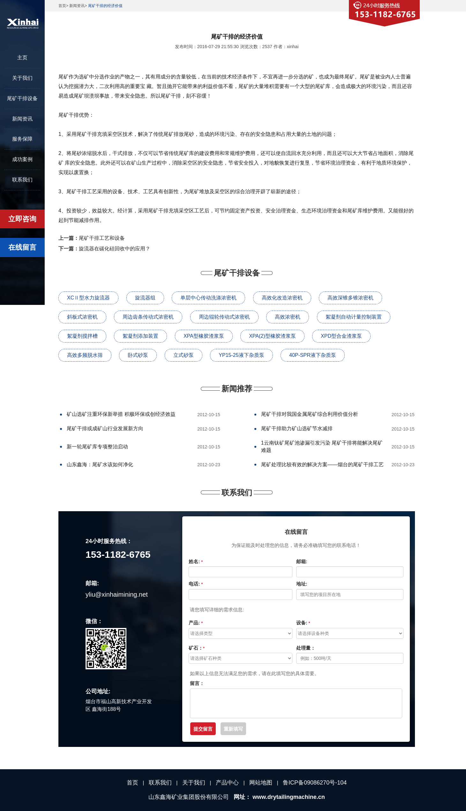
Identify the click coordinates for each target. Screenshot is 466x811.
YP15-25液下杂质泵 (241, 355)
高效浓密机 (287, 317)
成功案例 (22, 159)
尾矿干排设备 (22, 98)
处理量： (305, 648)
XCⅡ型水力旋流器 (88, 297)
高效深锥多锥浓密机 (350, 297)
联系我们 (22, 179)
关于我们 (22, 78)
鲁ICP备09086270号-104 (315, 782)
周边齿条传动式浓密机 (148, 317)
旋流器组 (145, 297)
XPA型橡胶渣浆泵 (204, 336)
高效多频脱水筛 (85, 355)
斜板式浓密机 (82, 317)
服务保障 (22, 139)
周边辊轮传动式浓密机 (224, 317)
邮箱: (301, 561)
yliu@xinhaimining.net (117, 594)
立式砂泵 (183, 355)
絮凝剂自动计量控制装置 (354, 317)
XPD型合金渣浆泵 (341, 336)
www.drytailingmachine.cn (288, 797)
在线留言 (22, 247)
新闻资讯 (22, 119)
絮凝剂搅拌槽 (82, 336)
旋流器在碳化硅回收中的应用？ (114, 248)
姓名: (196, 561)
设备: (303, 622)
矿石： (197, 648)
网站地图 (260, 782)
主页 (22, 57)
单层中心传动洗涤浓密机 (208, 297)
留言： (197, 683)
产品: (196, 622)
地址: (301, 583)
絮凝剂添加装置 (140, 336)
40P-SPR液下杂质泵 (312, 355)
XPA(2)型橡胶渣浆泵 (272, 336)
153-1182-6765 (118, 554)
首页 (62, 6)
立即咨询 (22, 219)
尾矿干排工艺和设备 (102, 238)
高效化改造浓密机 (282, 297)
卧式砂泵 (138, 355)
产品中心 (227, 782)
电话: (196, 583)
